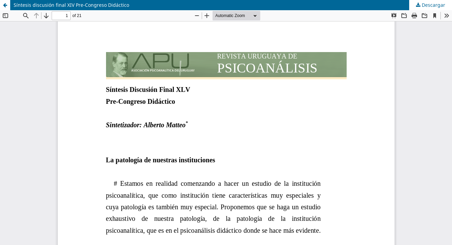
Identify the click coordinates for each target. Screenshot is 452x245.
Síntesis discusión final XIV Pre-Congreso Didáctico (71, 5)
